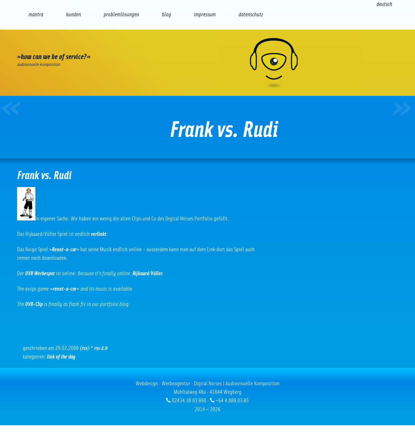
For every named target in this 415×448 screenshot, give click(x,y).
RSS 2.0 (100, 348)
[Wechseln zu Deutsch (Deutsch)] (384, 4)
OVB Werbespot (40, 273)
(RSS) (84, 348)
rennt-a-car (64, 289)
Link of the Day (61, 357)
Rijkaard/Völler (147, 273)
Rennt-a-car (64, 249)
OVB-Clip (34, 304)
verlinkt (98, 234)
